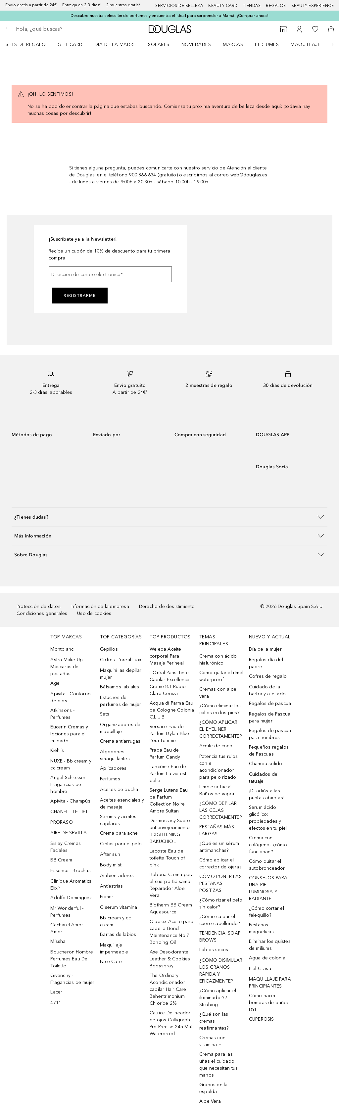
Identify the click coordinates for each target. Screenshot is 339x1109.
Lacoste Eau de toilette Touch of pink (167, 858)
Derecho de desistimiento (167, 606)
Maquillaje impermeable (114, 948)
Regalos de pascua (270, 703)
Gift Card (70, 44)
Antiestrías (111, 886)
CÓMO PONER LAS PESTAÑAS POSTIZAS (220, 883)
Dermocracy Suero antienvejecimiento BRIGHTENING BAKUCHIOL (170, 831)
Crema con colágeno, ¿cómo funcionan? (268, 845)
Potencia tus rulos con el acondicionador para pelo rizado (218, 767)
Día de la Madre (115, 44)
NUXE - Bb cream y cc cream (70, 764)
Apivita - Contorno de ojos (70, 697)
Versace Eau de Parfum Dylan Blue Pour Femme (169, 733)
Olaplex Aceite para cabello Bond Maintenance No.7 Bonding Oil (171, 932)
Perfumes (267, 44)
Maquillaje (305, 44)
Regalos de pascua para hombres (270, 734)
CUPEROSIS (261, 1019)
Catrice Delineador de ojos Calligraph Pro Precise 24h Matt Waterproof (172, 1023)
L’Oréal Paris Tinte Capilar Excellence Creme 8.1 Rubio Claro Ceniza (170, 683)
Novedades (196, 44)
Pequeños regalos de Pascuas (269, 750)
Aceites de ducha (119, 789)
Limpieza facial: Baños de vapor (217, 790)
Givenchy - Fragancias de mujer (72, 979)
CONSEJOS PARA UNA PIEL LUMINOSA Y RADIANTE (268, 888)
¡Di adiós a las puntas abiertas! (266, 794)
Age (55, 683)
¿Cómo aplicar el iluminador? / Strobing (217, 997)
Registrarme (80, 295)
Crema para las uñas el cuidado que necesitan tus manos (218, 1064)
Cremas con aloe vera (217, 692)
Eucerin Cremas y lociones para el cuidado (69, 734)
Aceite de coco (215, 746)
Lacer (56, 992)
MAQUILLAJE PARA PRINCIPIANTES (270, 982)
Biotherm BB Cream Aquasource (171, 908)
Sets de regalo (26, 44)
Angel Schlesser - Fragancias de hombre (69, 784)
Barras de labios (118, 934)
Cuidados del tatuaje (263, 777)
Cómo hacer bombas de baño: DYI (268, 1002)
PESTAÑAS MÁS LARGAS (216, 830)
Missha (58, 941)
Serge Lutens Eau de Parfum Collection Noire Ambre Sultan (169, 800)
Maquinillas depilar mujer (120, 674)
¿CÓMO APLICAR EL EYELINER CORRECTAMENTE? (220, 729)
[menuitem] (30, 44)
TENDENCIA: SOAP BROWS (220, 936)
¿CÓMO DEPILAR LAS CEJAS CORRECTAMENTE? (220, 810)
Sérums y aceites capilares (118, 820)
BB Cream (61, 860)
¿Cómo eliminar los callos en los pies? (220, 709)
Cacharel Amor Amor (66, 928)
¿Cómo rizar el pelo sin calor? (220, 903)
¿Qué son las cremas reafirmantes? (214, 1021)
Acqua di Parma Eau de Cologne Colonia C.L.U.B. (172, 710)
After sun (110, 854)
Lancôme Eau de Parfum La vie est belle (168, 773)
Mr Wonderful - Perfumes (66, 911)
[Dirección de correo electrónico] (110, 274)
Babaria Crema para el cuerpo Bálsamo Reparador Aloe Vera (172, 885)
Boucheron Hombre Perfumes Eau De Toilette (71, 959)
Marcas (233, 44)
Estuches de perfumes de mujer (120, 701)
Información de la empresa (100, 606)
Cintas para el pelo (121, 844)
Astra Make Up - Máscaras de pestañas (67, 666)
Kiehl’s (57, 750)
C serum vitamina (118, 907)
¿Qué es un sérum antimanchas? (219, 847)
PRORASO (61, 822)
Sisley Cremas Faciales (65, 847)
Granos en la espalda (213, 1088)
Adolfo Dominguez (71, 898)
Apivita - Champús (70, 801)
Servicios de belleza (179, 5)
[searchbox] (63, 29)
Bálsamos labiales (119, 687)
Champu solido (265, 763)
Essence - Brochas (70, 870)
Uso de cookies (94, 613)
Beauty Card (223, 5)
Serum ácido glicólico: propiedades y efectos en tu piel (268, 818)
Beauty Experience (312, 5)
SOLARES (159, 44)
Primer (106, 897)
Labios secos (213, 949)
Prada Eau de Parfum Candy (165, 753)
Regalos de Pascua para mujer (269, 717)
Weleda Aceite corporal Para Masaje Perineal (167, 656)
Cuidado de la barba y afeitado (267, 690)
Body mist (110, 865)
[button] (169, 516)
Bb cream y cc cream (115, 921)
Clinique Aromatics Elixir (70, 884)
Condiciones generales (42, 613)
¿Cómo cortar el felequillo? (266, 911)
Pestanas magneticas (261, 928)
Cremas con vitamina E (212, 1041)
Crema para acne (119, 833)
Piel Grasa (260, 968)
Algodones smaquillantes (115, 755)
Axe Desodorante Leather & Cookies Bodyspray (170, 959)
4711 (55, 1002)
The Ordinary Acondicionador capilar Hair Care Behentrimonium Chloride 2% (168, 989)
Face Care (111, 961)
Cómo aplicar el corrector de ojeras (220, 863)
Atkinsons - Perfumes (62, 714)
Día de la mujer (265, 649)
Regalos (276, 5)
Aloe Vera (210, 1101)
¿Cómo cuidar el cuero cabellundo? (219, 920)
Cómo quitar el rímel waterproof (221, 676)
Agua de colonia (267, 958)
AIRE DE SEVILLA (68, 833)
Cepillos (109, 649)
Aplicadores (113, 768)
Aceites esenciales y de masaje (122, 803)
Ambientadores (117, 875)
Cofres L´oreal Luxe (121, 660)
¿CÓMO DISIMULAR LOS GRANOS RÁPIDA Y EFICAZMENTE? (220, 970)
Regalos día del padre (266, 663)
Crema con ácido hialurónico (218, 659)
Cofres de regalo (268, 676)
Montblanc (61, 649)
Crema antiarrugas (120, 741)
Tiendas (252, 5)
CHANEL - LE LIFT (69, 811)
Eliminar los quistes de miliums (270, 945)
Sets (104, 714)
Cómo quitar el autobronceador (267, 864)
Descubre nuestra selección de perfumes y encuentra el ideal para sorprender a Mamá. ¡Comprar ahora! (169, 15)
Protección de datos (39, 606)
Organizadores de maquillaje (120, 728)
